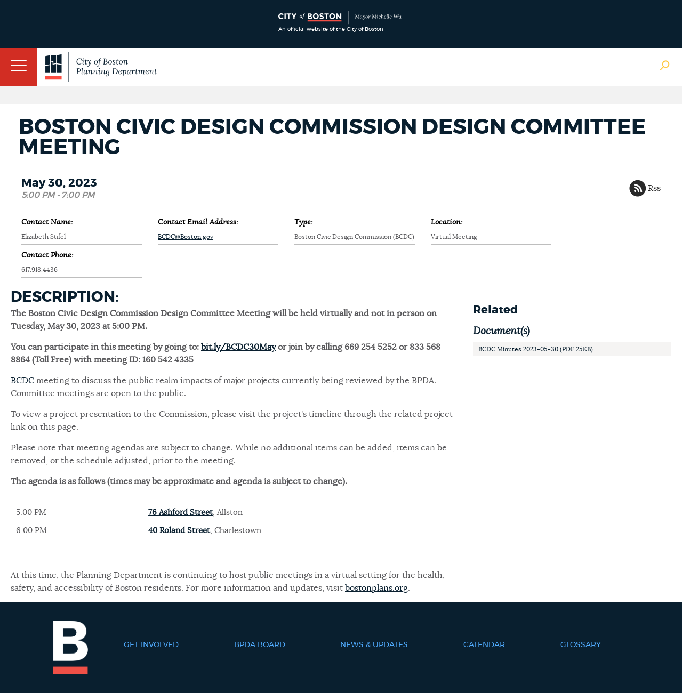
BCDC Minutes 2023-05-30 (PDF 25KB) (535, 349)
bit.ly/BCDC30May (238, 347)
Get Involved (151, 645)
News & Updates (374, 645)
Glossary (580, 645)
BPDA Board (259, 645)
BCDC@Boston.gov (185, 236)
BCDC (22, 380)
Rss (654, 188)
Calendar (484, 645)
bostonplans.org (376, 588)
